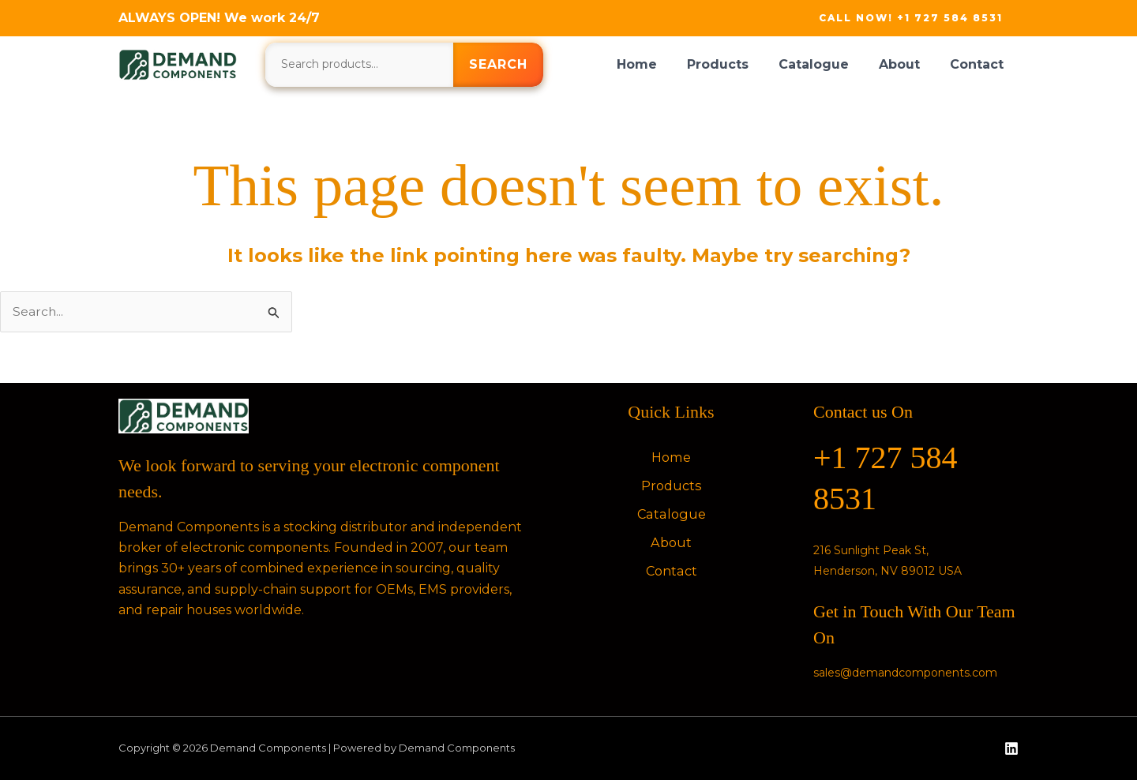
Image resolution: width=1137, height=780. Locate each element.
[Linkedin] (1011, 749)
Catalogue (825, 64)
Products (734, 64)
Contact (979, 64)
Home (658, 64)
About (906, 64)
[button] (911, 18)
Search (498, 64)
